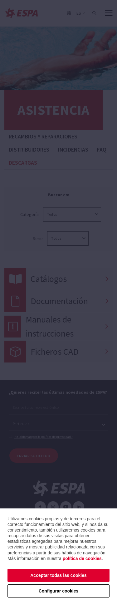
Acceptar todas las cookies (58, 575)
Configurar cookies (59, 590)
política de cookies (82, 558)
